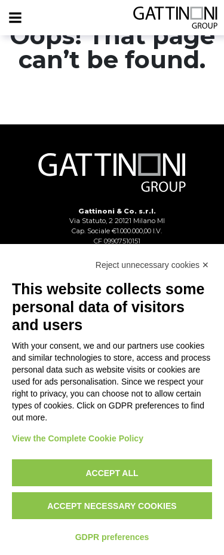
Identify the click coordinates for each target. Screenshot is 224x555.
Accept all (111, 473)
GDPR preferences (112, 537)
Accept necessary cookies (111, 506)
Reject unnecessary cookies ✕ (152, 265)
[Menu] (15, 18)
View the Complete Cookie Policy (77, 438)
